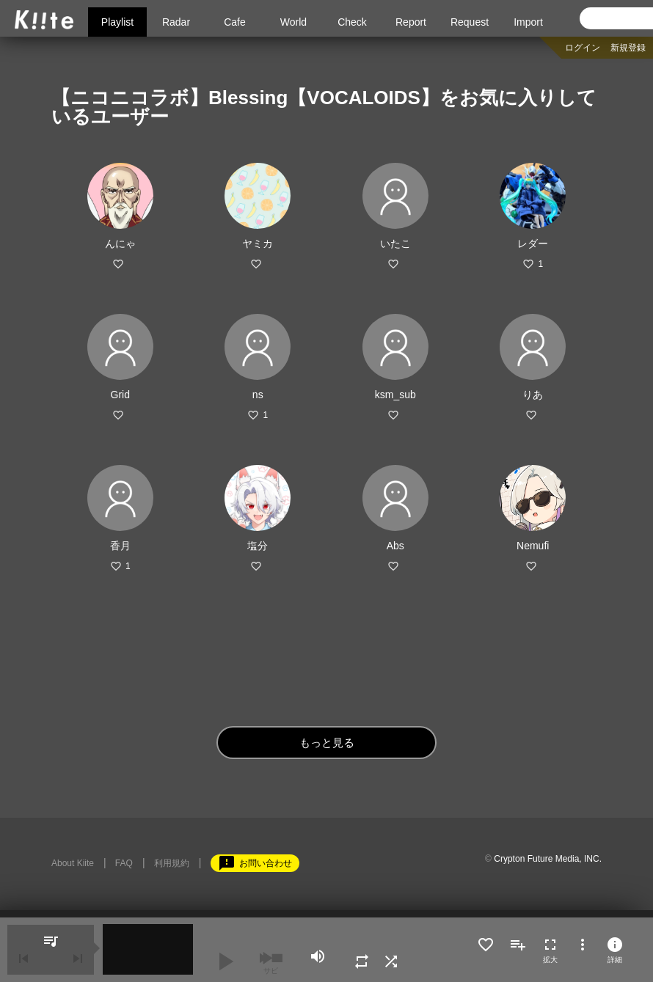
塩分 (257, 546)
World (293, 22)
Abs (395, 546)
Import (528, 22)
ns (257, 394)
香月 (120, 546)
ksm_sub (395, 394)
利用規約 (171, 863)
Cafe (235, 22)
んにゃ (120, 243)
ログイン (582, 48)
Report (410, 22)
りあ (532, 394)
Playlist (117, 22)
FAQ (124, 863)
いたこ (395, 243)
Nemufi (533, 546)
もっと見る (326, 742)
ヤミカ (257, 243)
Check (352, 22)
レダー (532, 243)
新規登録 (628, 48)
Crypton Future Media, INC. (548, 859)
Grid (120, 394)
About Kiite (72, 863)
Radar (176, 22)
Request (469, 22)
